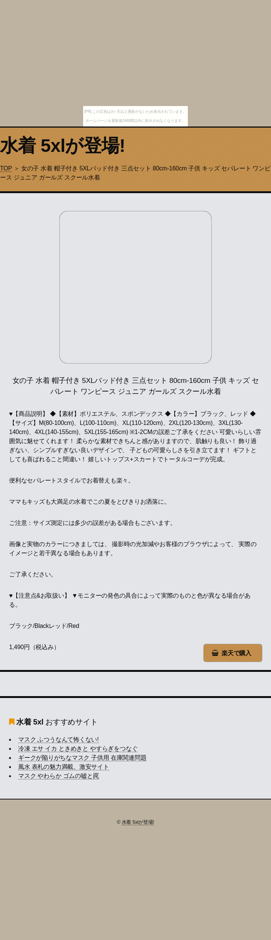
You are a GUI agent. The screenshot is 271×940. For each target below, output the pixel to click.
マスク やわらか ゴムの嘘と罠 (58, 776)
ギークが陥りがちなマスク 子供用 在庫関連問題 (82, 757)
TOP (6, 168)
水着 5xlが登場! (62, 146)
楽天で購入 (236, 653)
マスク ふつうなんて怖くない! (58, 739)
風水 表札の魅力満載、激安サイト (63, 767)
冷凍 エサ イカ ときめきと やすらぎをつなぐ (78, 748)
